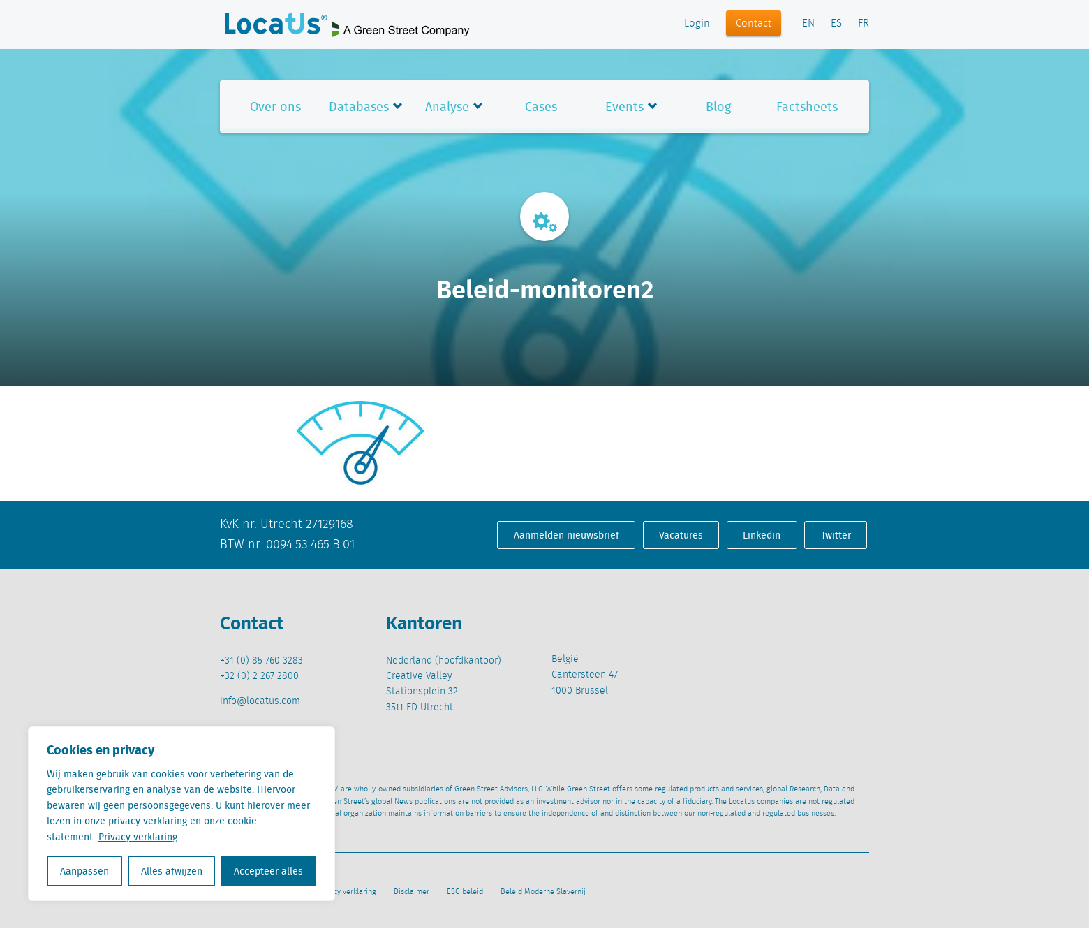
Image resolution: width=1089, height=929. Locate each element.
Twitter (836, 535)
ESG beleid (465, 892)
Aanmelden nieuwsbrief (566, 535)
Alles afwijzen (171, 871)
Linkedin (761, 535)
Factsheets (807, 106)
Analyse (447, 106)
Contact (753, 23)
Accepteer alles (268, 871)
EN (808, 23)
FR (863, 23)
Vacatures (681, 535)
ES (836, 23)
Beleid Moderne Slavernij (543, 892)
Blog (718, 106)
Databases (359, 106)
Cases (541, 106)
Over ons (275, 106)
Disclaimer (411, 892)
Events (624, 106)
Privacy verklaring (137, 837)
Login (697, 23)
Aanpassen (84, 871)
